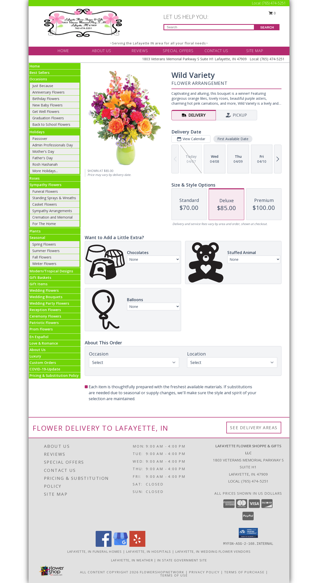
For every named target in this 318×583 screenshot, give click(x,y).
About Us (37, 349)
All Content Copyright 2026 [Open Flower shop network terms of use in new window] (109, 572)
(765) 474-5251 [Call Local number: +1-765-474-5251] (274, 3)
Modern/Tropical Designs (51, 271)
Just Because (42, 85)
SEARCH (267, 27)
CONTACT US (216, 50)
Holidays (37, 132)
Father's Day (42, 158)
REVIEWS (140, 50)
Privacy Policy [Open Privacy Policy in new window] (204, 572)
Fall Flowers (41, 257)
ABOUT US (101, 50)
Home (35, 66)
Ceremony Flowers (45, 316)
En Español (39, 336)
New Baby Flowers (47, 105)
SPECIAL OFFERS (178, 50)
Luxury (35, 356)
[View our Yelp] (137, 545)
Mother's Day (43, 151)
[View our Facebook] (104, 545)
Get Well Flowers (45, 111)
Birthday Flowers (45, 98)
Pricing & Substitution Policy (54, 375)
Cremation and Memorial (52, 217)
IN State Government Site (182, 560)
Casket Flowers (44, 204)
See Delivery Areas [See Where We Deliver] (254, 427)
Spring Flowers (44, 244)
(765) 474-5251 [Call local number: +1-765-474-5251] (255, 481)
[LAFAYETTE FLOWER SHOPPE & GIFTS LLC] (83, 22)
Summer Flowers (46, 250)
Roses (35, 178)
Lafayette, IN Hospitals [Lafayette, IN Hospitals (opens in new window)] (148, 551)
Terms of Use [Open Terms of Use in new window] (174, 575)
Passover (39, 138)
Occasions (38, 79)
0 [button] (272, 13)
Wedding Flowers (44, 290)
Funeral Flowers (45, 191)
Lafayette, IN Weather (132, 560)
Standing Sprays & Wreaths (54, 197)
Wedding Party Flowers (49, 303)
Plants (35, 231)
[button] (248, 533)
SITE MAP (254, 50)
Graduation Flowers (48, 118)
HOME (63, 50)
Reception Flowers (45, 309)
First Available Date (232, 138)
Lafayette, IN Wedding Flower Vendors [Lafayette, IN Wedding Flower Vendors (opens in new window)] (213, 551)
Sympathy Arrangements (52, 210)
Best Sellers (39, 72)
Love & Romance (44, 343)
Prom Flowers (41, 329)
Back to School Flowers (51, 124)
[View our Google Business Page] (120, 545)
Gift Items (38, 284)
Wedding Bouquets (46, 296)
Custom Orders (43, 362)
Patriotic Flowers (44, 322)
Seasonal (37, 237)
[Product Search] (209, 27)
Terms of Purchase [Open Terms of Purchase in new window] (244, 572)
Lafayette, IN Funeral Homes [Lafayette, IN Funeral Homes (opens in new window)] (94, 551)
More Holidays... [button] (45, 170)
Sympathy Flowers (45, 184)
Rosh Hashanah (45, 164)
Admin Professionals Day (52, 145)
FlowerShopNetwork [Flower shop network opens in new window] (162, 572)
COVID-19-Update (45, 369)
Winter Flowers (44, 263)
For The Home (44, 223)
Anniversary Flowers (48, 92)
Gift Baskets (40, 277)
